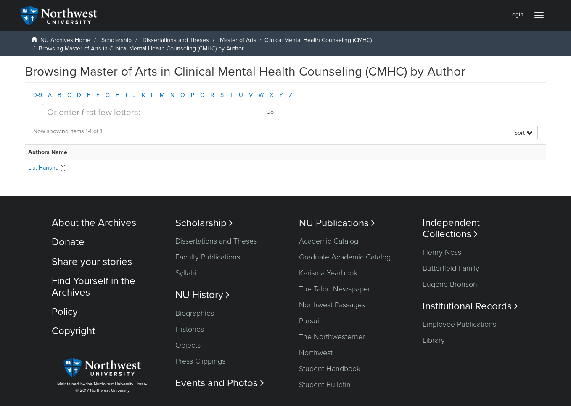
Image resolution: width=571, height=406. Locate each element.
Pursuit (310, 320)
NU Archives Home (65, 40)
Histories (189, 329)
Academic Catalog (328, 241)
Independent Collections (451, 228)
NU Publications (337, 223)
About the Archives (94, 223)
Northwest (316, 352)
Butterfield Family (451, 268)
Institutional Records (470, 306)
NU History (202, 295)
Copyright (73, 331)
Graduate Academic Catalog (345, 257)
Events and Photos (219, 383)
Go (270, 111)
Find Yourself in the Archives (93, 286)
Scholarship (116, 40)
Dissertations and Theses (176, 40)
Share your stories (92, 262)
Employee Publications (459, 324)
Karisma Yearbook (328, 273)
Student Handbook (329, 368)
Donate (68, 242)
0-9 (37, 95)
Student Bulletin (325, 384)
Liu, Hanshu (43, 167)
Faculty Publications (207, 257)
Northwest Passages (332, 304)
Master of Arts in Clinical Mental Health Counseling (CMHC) (296, 40)
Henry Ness (442, 252)
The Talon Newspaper (334, 288)
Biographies (194, 313)
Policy (65, 312)
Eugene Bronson (450, 284)
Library (434, 340)
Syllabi (185, 273)
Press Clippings (200, 361)
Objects (188, 345)
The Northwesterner (332, 336)
